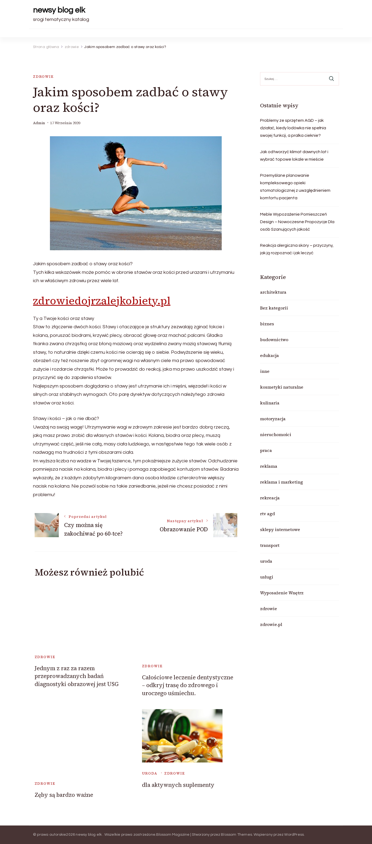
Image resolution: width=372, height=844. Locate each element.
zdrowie (43, 76)
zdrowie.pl (271, 624)
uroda (149, 773)
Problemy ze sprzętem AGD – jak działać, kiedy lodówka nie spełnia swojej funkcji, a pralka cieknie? (293, 128)
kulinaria (269, 403)
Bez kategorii (274, 308)
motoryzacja (273, 419)
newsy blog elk (59, 10)
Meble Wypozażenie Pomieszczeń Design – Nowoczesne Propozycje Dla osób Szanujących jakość (297, 221)
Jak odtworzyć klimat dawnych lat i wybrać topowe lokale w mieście (294, 155)
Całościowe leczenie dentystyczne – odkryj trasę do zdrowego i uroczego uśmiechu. (187, 685)
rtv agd (267, 514)
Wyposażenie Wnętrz (282, 593)
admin (39, 123)
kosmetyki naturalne (281, 387)
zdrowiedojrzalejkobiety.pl (101, 300)
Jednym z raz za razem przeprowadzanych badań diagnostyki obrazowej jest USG (77, 676)
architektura (273, 292)
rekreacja (270, 498)
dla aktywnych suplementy (178, 785)
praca (266, 450)
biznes (267, 324)
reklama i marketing (281, 482)
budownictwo (274, 339)
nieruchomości (275, 434)
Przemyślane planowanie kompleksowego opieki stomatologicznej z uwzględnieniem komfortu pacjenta (295, 186)
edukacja (269, 355)
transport (269, 545)
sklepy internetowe (280, 529)
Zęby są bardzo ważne (64, 795)
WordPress (294, 834)
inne (264, 371)
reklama (268, 466)
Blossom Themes (236, 834)
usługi (266, 577)
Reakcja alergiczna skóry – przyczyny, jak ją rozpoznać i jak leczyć (297, 249)
